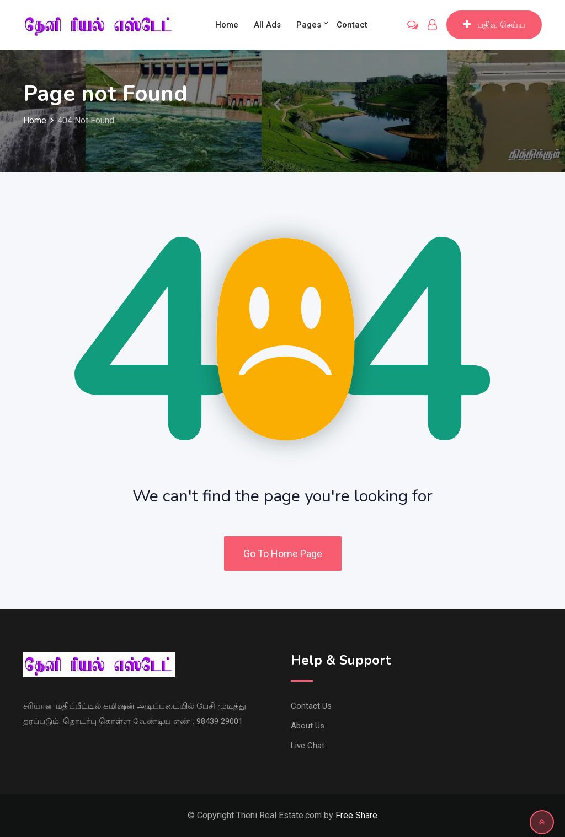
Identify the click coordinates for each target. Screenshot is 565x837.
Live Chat (307, 745)
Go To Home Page (282, 553)
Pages (308, 25)
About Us (307, 726)
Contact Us (311, 706)
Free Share (356, 815)
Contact (352, 25)
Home (226, 25)
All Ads (267, 25)
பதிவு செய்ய (494, 25)
